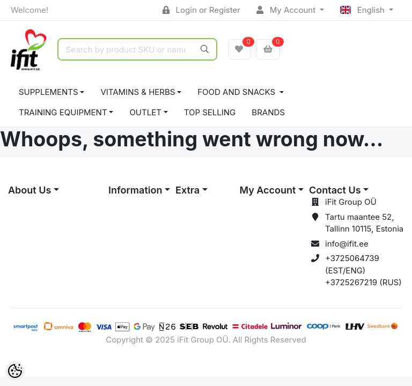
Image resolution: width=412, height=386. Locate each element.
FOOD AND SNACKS (237, 92)
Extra (187, 190)
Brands (268, 112)
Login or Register (201, 10)
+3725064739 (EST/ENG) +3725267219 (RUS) (363, 270)
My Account (287, 10)
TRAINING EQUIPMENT (63, 112)
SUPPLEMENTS (48, 92)
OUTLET (145, 112)
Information (135, 190)
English (363, 10)
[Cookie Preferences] (15, 371)
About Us (29, 190)
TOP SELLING (210, 112)
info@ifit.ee (347, 244)
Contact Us (335, 190)
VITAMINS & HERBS (137, 92)
